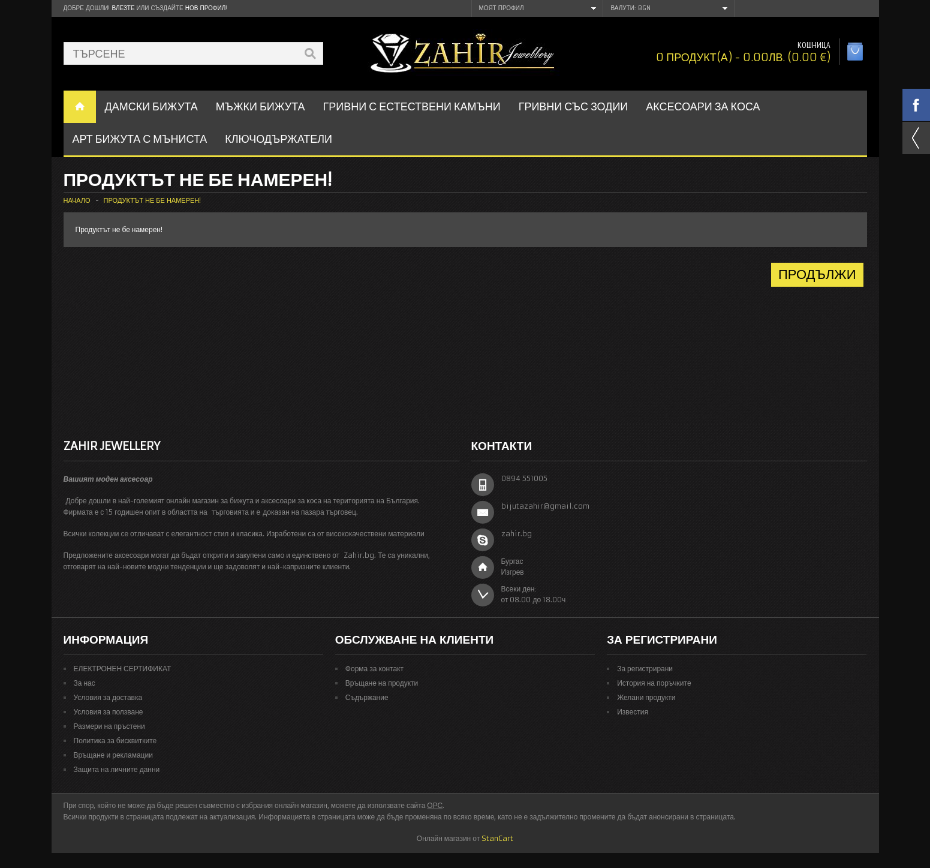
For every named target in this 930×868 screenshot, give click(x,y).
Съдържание (367, 697)
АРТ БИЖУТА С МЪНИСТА (140, 139)
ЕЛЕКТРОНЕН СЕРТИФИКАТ (122, 668)
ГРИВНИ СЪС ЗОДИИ (573, 106)
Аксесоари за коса (703, 106)
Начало (77, 200)
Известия (632, 711)
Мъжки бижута (260, 106)
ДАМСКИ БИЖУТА (151, 106)
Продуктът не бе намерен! (152, 200)
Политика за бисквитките (115, 740)
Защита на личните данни (117, 769)
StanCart (497, 838)
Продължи (817, 274)
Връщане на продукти (382, 682)
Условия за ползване (108, 711)
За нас (84, 682)
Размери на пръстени (109, 726)
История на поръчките (654, 682)
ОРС (435, 805)
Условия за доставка (108, 697)
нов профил (205, 8)
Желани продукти (646, 697)
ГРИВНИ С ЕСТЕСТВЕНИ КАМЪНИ (412, 106)
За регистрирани (645, 668)
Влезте (123, 8)
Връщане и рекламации (113, 754)
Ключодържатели (278, 139)
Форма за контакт (374, 668)
